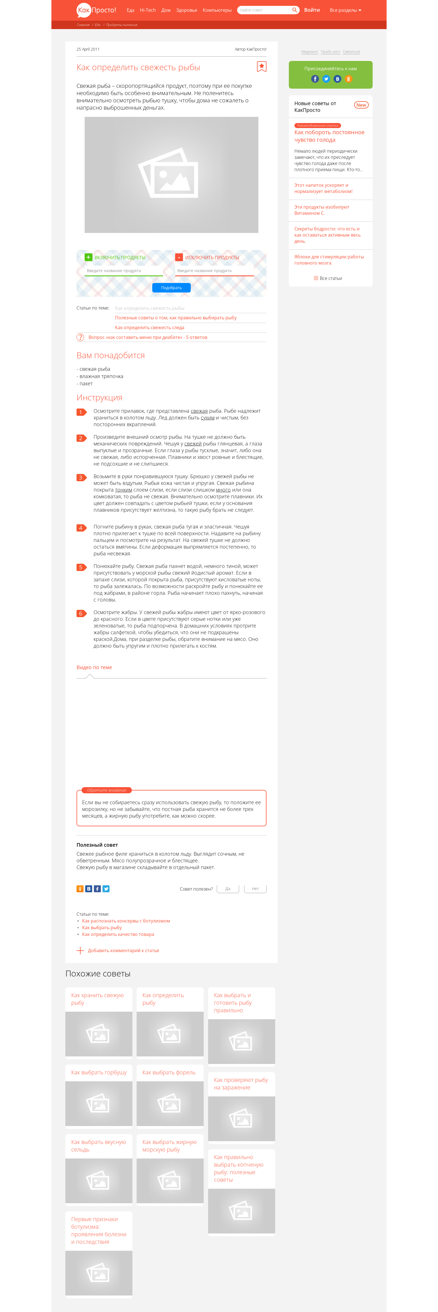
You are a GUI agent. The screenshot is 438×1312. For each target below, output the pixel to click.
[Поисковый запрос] (268, 10)
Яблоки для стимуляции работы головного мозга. (329, 260)
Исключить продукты (212, 257)
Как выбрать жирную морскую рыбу (170, 1145)
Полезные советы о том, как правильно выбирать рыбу (176, 318)
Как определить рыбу (163, 998)
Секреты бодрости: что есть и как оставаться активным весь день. (327, 235)
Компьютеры (217, 10)
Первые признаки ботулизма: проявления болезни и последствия (99, 1230)
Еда (130, 10)
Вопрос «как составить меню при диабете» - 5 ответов (148, 337)
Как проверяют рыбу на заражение (241, 1083)
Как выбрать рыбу (102, 927)
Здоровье (186, 10)
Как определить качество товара (118, 934)
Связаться (351, 51)
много (223, 489)
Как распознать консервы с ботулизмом (126, 921)
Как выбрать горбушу (99, 1072)
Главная (83, 24)
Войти (312, 9)
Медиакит (309, 51)
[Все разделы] (345, 10)
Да (227, 888)
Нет (255, 888)
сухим (208, 417)
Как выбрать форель (169, 1072)
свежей (193, 443)
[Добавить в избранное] (261, 66)
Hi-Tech (148, 10)
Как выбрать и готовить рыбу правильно (233, 1002)
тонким (123, 489)
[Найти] (294, 10)
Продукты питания (121, 24)
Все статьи (331, 278)
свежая (199, 410)
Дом (166, 10)
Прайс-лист (330, 51)
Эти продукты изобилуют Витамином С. (321, 210)
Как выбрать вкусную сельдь (98, 1145)
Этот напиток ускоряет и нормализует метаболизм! (323, 188)
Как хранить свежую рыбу (97, 998)
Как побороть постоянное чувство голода (329, 135)
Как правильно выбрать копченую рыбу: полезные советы (239, 1168)
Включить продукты (120, 257)
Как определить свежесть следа (149, 327)
